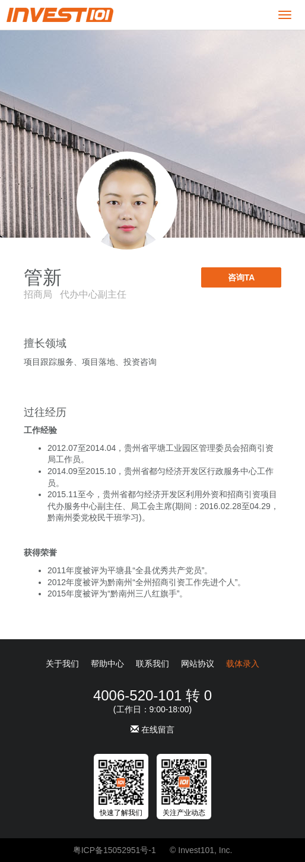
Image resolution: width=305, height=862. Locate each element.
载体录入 (242, 663)
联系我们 (152, 663)
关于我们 (62, 663)
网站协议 (197, 663)
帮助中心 (107, 663)
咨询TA (241, 277)
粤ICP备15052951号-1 (114, 850)
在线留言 (152, 729)
